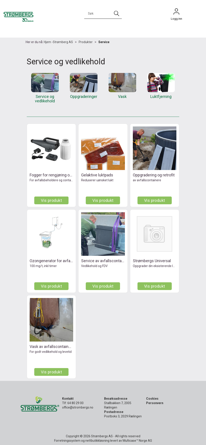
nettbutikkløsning (97, 440)
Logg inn (176, 12)
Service (103, 42)
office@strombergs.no (77, 407)
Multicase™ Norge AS (137, 440)
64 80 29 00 (75, 403)
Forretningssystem (67, 440)
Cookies (152, 398)
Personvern (154, 403)
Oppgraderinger (83, 96)
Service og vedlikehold (45, 98)
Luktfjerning (161, 96)
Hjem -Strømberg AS (58, 42)
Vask (122, 96)
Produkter (86, 42)
